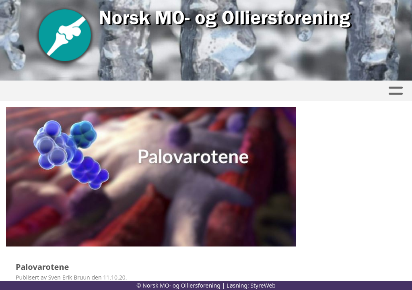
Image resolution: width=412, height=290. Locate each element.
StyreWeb (263, 285)
